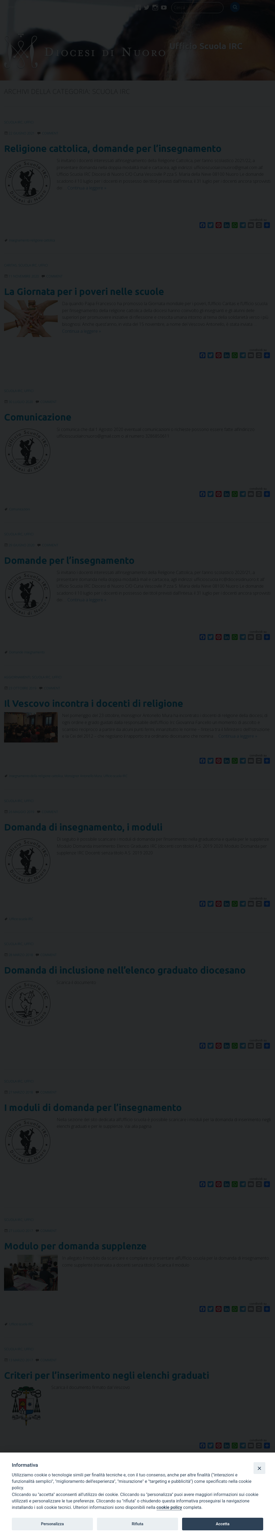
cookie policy (169, 1507)
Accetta (222, 1523)
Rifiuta (137, 1523)
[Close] (259, 1468)
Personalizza (52, 1523)
